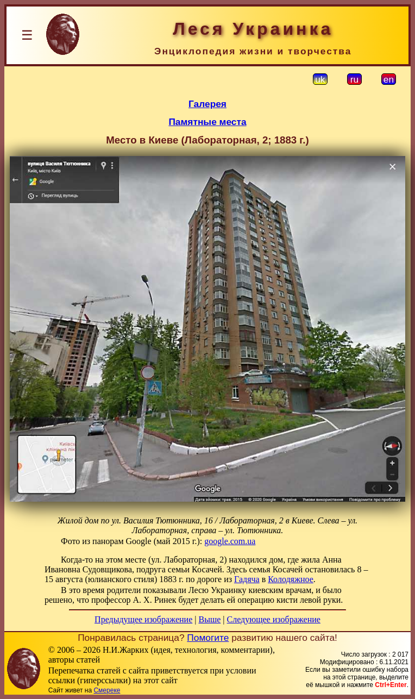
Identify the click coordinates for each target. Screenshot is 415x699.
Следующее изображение (273, 619)
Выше (209, 619)
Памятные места (207, 121)
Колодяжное (290, 579)
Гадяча (247, 579)
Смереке (106, 690)
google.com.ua (229, 541)
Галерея (207, 103)
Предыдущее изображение (143, 619)
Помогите (208, 637)
